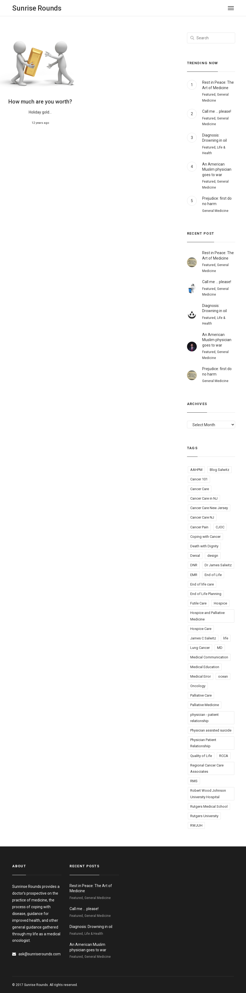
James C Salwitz (203, 638)
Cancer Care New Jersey (209, 508)
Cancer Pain (199, 527)
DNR (193, 565)
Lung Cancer (200, 648)
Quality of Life (201, 756)
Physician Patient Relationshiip (203, 743)
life (225, 638)
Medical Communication (209, 657)
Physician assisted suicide (210, 730)
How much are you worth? (40, 101)
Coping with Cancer (205, 537)
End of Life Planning (205, 594)
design (212, 556)
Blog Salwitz (219, 470)
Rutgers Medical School (209, 806)
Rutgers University (204, 816)
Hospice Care (200, 629)
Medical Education (204, 667)
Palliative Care (201, 695)
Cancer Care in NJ (204, 498)
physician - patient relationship (204, 718)
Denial (195, 556)
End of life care (202, 584)
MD (219, 648)
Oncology (197, 686)
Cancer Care (199, 489)
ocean (223, 676)
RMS (194, 781)
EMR (193, 575)
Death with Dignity (204, 546)
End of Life (213, 575)
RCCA (223, 756)
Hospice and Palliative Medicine (207, 616)
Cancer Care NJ (202, 517)
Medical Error (200, 676)
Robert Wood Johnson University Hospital (208, 793)
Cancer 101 (199, 479)
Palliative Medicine (204, 705)
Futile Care (198, 603)
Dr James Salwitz (218, 565)
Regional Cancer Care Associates (207, 768)
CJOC (220, 527)
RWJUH (196, 825)
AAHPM (196, 470)
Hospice (220, 603)
